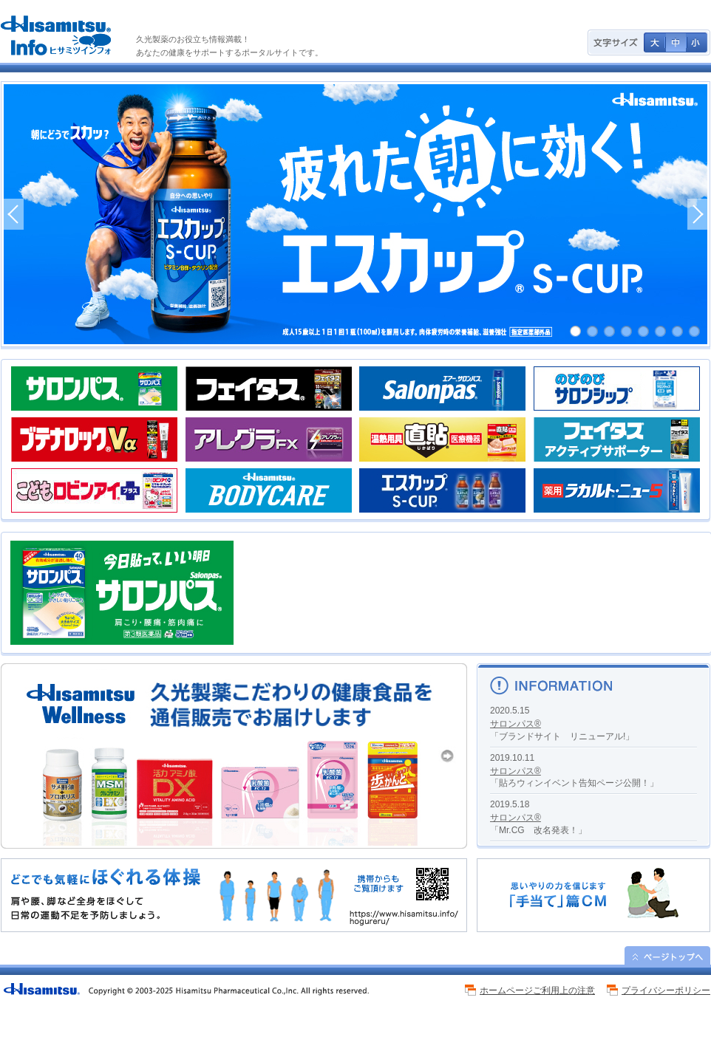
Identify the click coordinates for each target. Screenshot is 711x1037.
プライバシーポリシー (666, 990)
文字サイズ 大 (654, 42)
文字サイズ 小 (697, 42)
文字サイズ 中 (676, 42)
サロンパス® (515, 724)
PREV (14, 214)
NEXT (697, 214)
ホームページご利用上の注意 (537, 990)
